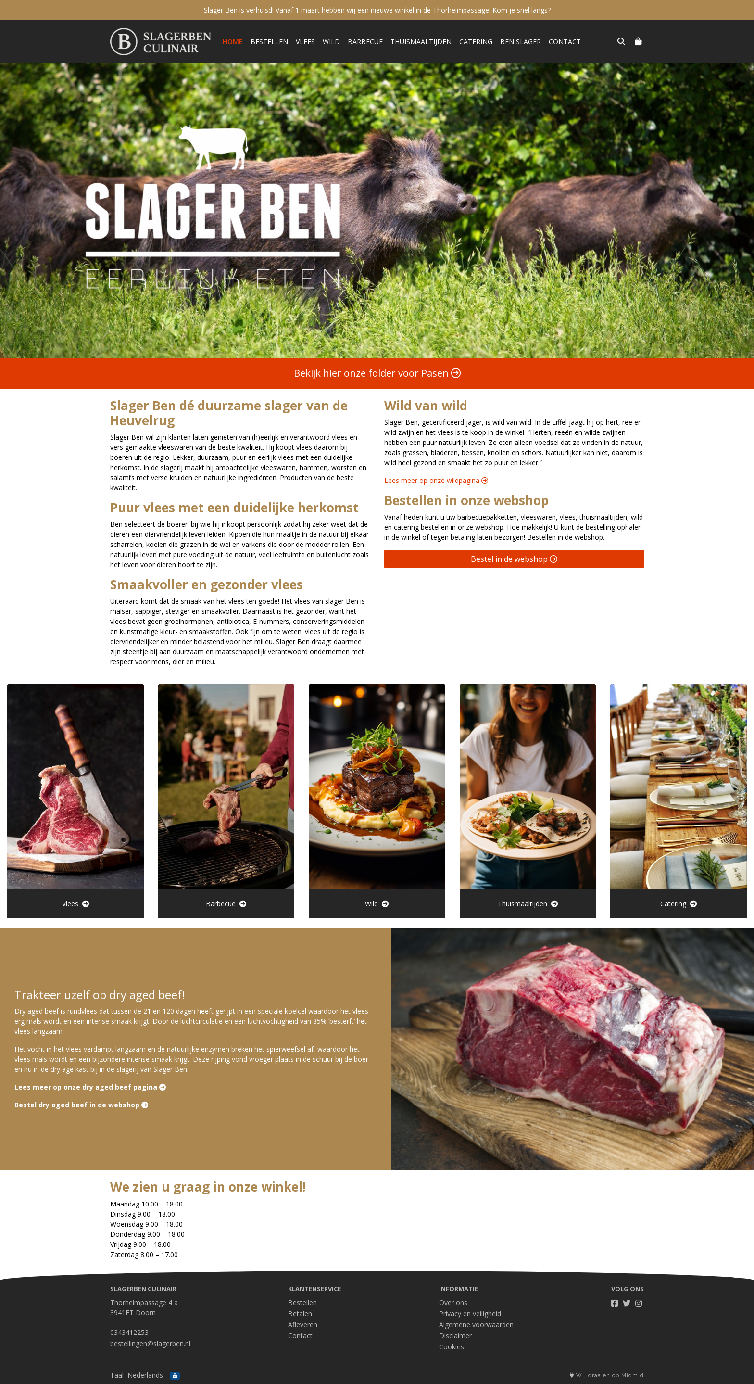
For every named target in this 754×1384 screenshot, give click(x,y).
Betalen (300, 1313)
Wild (331, 41)
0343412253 (129, 1332)
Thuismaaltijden (421, 41)
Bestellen (269, 41)
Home (233, 41)
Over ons (453, 1302)
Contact (565, 41)
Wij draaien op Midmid (607, 1375)
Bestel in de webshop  (514, 559)
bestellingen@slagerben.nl (150, 1343)
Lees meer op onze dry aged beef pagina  (90, 1087)
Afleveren (302, 1324)
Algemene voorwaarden (476, 1324)
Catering (475, 41)
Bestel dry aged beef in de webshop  (81, 1104)
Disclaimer (455, 1335)
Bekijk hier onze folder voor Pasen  (377, 373)
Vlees (305, 41)
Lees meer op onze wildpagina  (436, 480)
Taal (117, 1375)
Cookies (451, 1346)
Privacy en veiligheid (470, 1313)
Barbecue (365, 41)
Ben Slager (520, 41)
